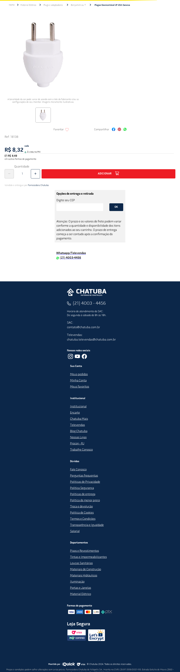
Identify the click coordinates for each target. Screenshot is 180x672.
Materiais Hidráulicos (83, 575)
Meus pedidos (79, 374)
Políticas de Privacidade (85, 482)
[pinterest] (119, 130)
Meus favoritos (79, 386)
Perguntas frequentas (84, 475)
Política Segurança (82, 488)
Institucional (78, 406)
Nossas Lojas (78, 437)
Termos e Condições (82, 519)
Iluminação (77, 581)
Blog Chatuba (78, 431)
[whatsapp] (125, 130)
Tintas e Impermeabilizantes (88, 557)
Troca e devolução (81, 506)
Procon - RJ (77, 443)
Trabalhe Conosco (81, 449)
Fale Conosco (78, 469)
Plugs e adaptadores (53, 5)
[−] (9, 173)
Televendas (77, 425)
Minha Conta (78, 380)
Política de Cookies (82, 512)
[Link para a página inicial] (11, 5)
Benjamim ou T (78, 5)
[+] (35, 173)
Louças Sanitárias (81, 563)
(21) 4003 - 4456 (89, 303)
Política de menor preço (85, 500)
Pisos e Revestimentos (84, 551)
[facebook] (113, 130)
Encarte (75, 412)
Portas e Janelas (80, 588)
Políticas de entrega (82, 494)
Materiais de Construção (85, 569)
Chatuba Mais (79, 419)
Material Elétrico (28, 5)
